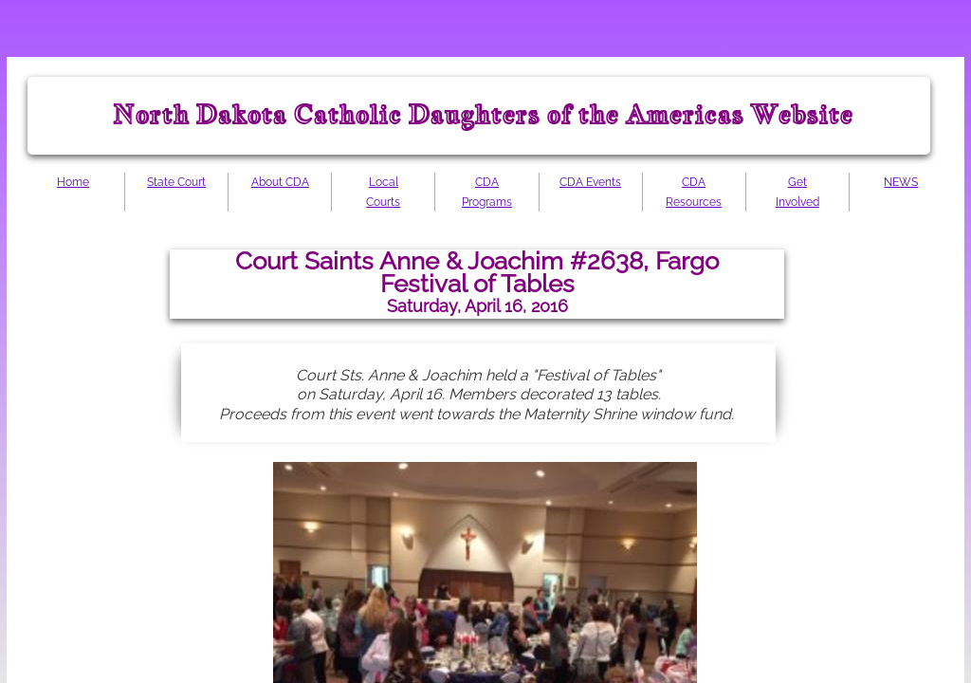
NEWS (901, 182)
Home (73, 182)
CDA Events (590, 182)
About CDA (280, 182)
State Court (176, 182)
